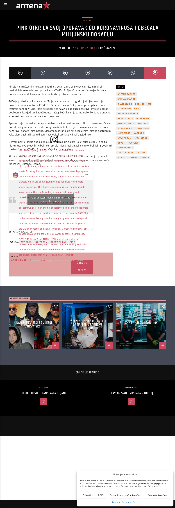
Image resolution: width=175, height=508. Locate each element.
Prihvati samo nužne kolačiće (125, 495)
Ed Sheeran (124, 108)
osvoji (121, 143)
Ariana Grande (127, 99)
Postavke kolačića (157, 495)
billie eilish (125, 104)
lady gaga (143, 128)
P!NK (43, 260)
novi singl (141, 138)
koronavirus (126, 128)
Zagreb (145, 157)
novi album (125, 138)
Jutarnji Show (126, 123)
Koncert (143, 123)
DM (149, 104)
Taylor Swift (125, 152)
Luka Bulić (124, 133)
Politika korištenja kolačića (123, 502)
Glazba (87, 20)
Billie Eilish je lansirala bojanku (44, 393)
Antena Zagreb (85, 47)
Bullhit (139, 104)
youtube (132, 157)
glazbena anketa (128, 113)
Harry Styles (125, 118)
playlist (133, 143)
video (121, 157)
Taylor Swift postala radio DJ (132, 393)
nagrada (139, 133)
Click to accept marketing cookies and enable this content (50, 199)
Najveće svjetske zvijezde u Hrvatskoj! (34, 324)
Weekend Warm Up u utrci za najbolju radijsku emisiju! (88, 324)
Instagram (142, 118)
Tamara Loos (125, 147)
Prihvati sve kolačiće (93, 495)
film (136, 108)
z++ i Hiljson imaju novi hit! (142, 324)
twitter (141, 152)
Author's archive (81, 266)
